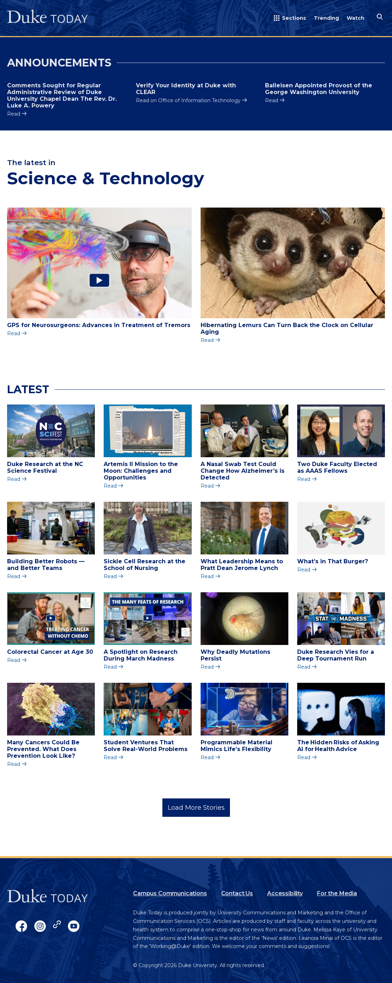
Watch (355, 18)
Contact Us (237, 893)
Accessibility (285, 893)
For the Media (337, 893)
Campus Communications (170, 893)
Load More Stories (196, 808)
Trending (326, 18)
